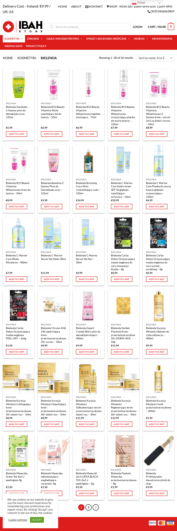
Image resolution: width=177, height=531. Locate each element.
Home (62, 6)
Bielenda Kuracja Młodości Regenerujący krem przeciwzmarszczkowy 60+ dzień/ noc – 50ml (123, 407)
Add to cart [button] (16, 134)
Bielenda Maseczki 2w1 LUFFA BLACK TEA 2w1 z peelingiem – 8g (87, 478)
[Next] (96, 507)
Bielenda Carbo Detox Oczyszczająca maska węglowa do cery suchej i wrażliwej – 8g (158, 262)
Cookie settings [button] (17, 519)
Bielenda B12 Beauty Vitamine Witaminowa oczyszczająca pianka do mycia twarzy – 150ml (123, 115)
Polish (138, 3)
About (76, 6)
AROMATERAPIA (162, 38)
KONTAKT (96, 6)
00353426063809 (162, 11)
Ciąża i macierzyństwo (64, 38)
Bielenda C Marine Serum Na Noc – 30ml (86, 259)
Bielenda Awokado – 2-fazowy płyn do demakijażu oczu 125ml (17, 112)
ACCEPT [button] (37, 519)
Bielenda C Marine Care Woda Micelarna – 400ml (16, 259)
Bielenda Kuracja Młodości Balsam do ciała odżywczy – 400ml (157, 333)
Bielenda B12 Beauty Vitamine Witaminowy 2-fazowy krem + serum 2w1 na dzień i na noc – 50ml (158, 115)
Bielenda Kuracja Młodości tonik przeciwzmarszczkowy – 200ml (158, 405)
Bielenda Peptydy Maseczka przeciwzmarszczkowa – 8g (123, 478)
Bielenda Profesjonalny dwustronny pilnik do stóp (158, 478)
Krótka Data (13, 46)
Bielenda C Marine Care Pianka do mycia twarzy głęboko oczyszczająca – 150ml (158, 189)
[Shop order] (155, 58)
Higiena (141, 38)
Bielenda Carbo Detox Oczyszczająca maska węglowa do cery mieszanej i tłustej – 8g (123, 262)
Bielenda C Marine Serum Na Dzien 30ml (53, 257)
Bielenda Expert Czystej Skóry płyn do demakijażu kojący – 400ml (88, 333)
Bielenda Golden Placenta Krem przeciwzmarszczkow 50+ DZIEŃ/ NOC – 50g (123, 334)
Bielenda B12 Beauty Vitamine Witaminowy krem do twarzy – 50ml (18, 188)
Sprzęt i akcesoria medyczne (108, 38)
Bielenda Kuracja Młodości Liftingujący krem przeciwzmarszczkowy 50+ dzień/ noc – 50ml (18, 407)
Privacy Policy (36, 46)
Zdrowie (35, 38)
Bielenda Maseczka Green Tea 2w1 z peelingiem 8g (16, 477)
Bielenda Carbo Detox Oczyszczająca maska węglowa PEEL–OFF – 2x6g (18, 333)
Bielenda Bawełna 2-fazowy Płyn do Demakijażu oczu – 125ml (52, 188)
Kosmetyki (14, 38)
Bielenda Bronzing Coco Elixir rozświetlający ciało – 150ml (88, 188)
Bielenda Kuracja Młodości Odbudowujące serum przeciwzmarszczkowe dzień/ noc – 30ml (88, 407)
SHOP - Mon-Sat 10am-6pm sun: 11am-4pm (140, 6)
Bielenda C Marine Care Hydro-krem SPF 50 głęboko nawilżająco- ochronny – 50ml (121, 189)
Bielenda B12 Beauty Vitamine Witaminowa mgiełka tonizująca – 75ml (88, 112)
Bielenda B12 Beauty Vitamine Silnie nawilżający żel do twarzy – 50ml (53, 112)
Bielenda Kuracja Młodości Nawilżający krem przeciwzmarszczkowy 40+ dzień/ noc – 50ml (53, 407)
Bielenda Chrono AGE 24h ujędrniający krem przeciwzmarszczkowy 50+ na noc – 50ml (53, 334)
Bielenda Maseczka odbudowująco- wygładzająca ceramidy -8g (52, 478)
